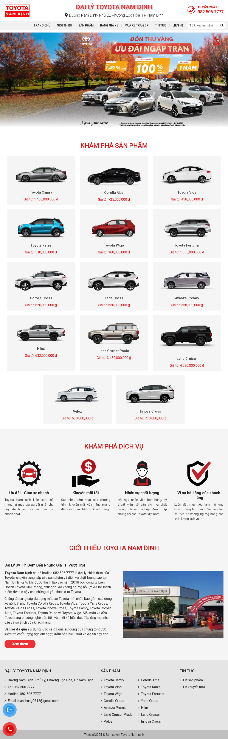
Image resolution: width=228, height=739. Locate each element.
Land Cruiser (187, 359)
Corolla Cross (41, 298)
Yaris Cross (114, 298)
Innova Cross (150, 411)
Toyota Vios (186, 192)
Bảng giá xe (109, 25)
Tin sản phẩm (191, 680)
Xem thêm (20, 644)
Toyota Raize (41, 245)
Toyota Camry (41, 192)
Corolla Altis (114, 193)
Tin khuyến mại (192, 687)
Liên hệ (178, 25)
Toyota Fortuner (187, 245)
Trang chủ (42, 25)
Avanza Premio (187, 298)
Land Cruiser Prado (114, 351)
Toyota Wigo (114, 245)
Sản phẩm (86, 25)
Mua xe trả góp (137, 25)
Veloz (77, 411)
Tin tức (160, 25)
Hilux (41, 349)
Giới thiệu (64, 25)
